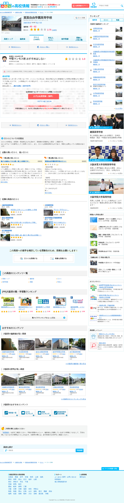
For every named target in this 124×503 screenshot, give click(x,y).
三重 (24, 486)
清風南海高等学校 (99, 77)
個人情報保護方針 (61, 482)
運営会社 (83, 477)
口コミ (59, 279)
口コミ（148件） (36, 38)
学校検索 (79, 450)
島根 (14, 491)
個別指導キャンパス (8, 307)
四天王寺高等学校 (99, 84)
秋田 (31, 477)
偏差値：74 (96, 46)
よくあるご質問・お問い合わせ (65, 477)
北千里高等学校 (7, 230)
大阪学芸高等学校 (7, 205)
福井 (30, 479)
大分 (30, 494)
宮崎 (35, 494)
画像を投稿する (61, 258)
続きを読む (4, 182)
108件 (47, 354)
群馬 (14, 484)
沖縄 (46, 494)
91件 (30, 354)
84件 (63, 389)
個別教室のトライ (59, 307)
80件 (30, 389)
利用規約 (6, 432)
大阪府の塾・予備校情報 (106, 305)
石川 (24, 479)
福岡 (9, 494)
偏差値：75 (5, 391)
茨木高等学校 (74, 387)
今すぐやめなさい (60, 222)
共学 (41, 22)
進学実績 (64, 39)
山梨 (35, 479)
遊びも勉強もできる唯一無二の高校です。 (15, 161)
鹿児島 (41, 494)
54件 (63, 354)
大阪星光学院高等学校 (9, 387)
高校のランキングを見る (106, 334)
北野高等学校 (97, 28)
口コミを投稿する (30, 258)
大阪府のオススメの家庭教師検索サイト (110, 316)
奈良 (30, 489)
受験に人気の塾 (79, 39)
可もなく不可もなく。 (61, 210)
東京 (9, 482)
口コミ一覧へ (44, 47)
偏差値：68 (22, 391)
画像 (31, 282)
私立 (37, 22)
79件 (47, 389)
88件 (80, 354)
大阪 (9, 489)
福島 (41, 477)
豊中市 (29, 22)
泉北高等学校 (40, 387)
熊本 (24, 494)
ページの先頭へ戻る (110, 468)
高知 (50, 491)
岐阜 (14, 486)
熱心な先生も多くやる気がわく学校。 (24, 222)
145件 (13, 354)
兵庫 (14, 489)
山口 (30, 491)
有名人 (59, 282)
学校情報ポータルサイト (45, 5)
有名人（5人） (51, 39)
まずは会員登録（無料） (43, 96)
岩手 (21, 477)
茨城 (9, 484)
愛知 (9, 486)
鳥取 (9, 491)
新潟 (9, 479)
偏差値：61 (56, 356)
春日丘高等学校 (24, 387)
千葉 (26, 482)
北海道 (10, 477)
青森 (16, 477)
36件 (13, 389)
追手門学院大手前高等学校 (53, 218)
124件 (81, 389)
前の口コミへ (16, 47)
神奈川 (15, 482)
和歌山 (36, 489)
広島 (24, 491)
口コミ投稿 (81, 18)
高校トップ (8, 39)
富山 (19, 479)
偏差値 (22, 39)
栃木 (19, 484)
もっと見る (118, 108)
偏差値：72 (73, 391)
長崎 (19, 494)
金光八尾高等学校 (7, 218)
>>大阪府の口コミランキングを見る (73, 399)
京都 (19, 489)
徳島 (35, 491)
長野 (14, 479)
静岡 (19, 486)
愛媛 (45, 491)
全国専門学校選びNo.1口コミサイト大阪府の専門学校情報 (110, 286)
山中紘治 (7, 32)
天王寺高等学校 (98, 44)
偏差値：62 (5, 356)
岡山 (19, 491)
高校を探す (102, 343)
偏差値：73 (56, 391)
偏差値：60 (39, 391)
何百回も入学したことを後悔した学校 (24, 210)
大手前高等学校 (98, 93)
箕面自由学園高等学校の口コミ (56, 161)
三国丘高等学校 (58, 387)
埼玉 (21, 482)
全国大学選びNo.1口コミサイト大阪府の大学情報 (109, 296)
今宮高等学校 (49, 205)
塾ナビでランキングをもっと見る (43, 318)
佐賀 (14, 494)
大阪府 (25, 22)
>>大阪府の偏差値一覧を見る (76, 364)
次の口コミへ (73, 47)
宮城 (26, 477)
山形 (36, 477)
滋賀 (24, 489)
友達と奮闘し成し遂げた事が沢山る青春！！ (26, 235)
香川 (40, 491)
